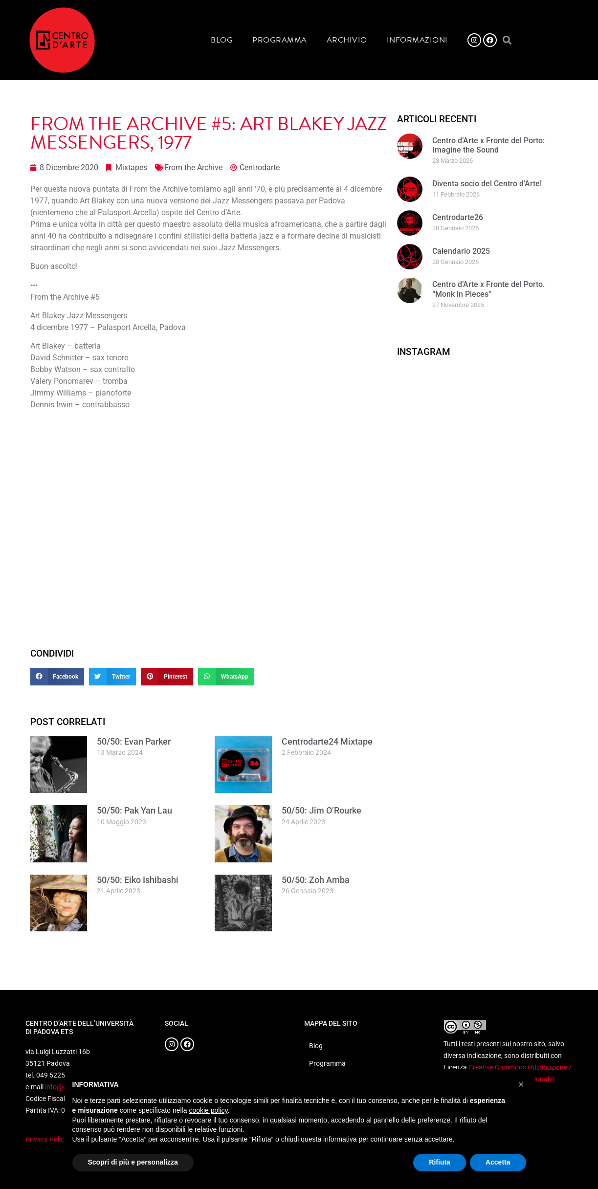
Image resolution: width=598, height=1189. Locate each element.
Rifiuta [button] (439, 1162)
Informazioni (417, 40)
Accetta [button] (498, 1162)
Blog (222, 40)
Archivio (347, 40)
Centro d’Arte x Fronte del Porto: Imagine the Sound (488, 145)
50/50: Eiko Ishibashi (137, 880)
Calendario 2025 (461, 251)
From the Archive (193, 167)
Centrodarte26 (457, 217)
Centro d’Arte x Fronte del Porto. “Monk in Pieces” (488, 289)
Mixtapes (131, 167)
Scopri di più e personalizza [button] (133, 1162)
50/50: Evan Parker (134, 741)
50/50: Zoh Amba (316, 880)
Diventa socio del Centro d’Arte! (487, 183)
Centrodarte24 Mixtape (327, 741)
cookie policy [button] (208, 1110)
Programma (279, 40)
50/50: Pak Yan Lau (134, 810)
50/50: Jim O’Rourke (321, 810)
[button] (507, 40)
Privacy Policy (46, 1139)
